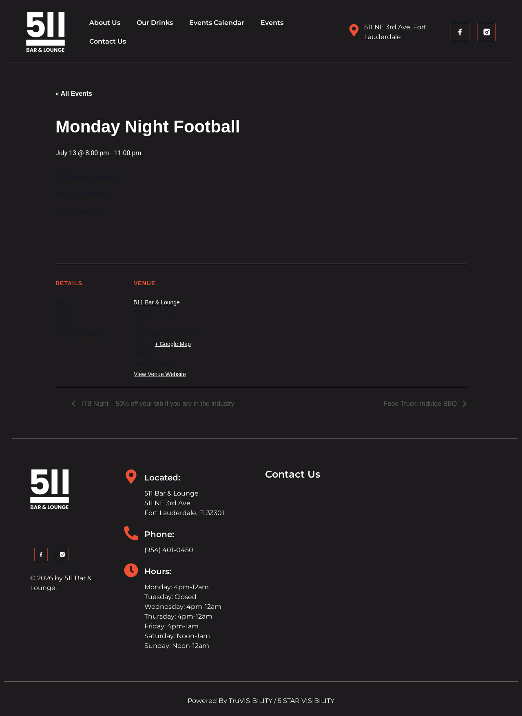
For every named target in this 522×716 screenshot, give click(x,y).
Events (272, 22)
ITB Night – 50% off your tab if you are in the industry (157, 403)
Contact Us (107, 41)
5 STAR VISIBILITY (306, 701)
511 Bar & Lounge (157, 302)
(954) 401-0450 (168, 550)
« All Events (73, 93)
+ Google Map (172, 344)
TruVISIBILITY (250, 701)
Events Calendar (216, 22)
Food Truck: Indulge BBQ (421, 403)
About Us (104, 22)
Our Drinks (155, 22)
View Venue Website (160, 374)
